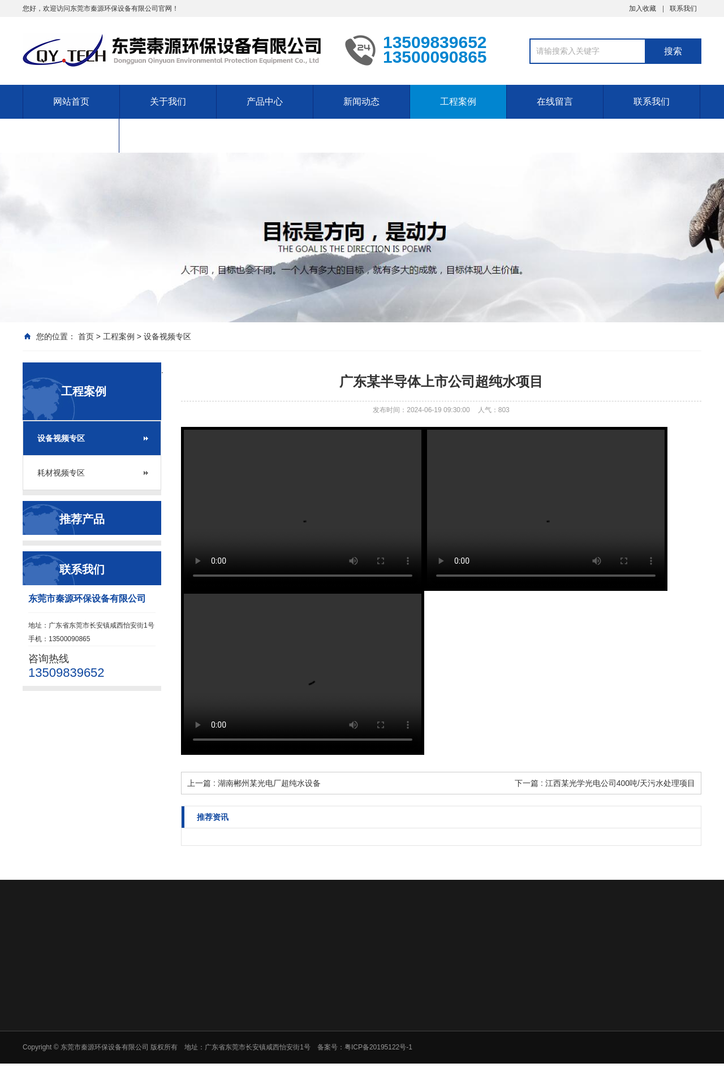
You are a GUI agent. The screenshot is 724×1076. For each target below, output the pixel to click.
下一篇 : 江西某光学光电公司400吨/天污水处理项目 (605, 783)
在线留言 (555, 101)
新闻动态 (361, 101)
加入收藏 (642, 8)
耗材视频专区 (61, 472)
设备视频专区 (167, 336)
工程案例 (458, 101)
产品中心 (265, 101)
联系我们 (683, 8)
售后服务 (71, 135)
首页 (86, 336)
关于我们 (168, 101)
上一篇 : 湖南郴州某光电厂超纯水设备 (254, 783)
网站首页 (71, 101)
